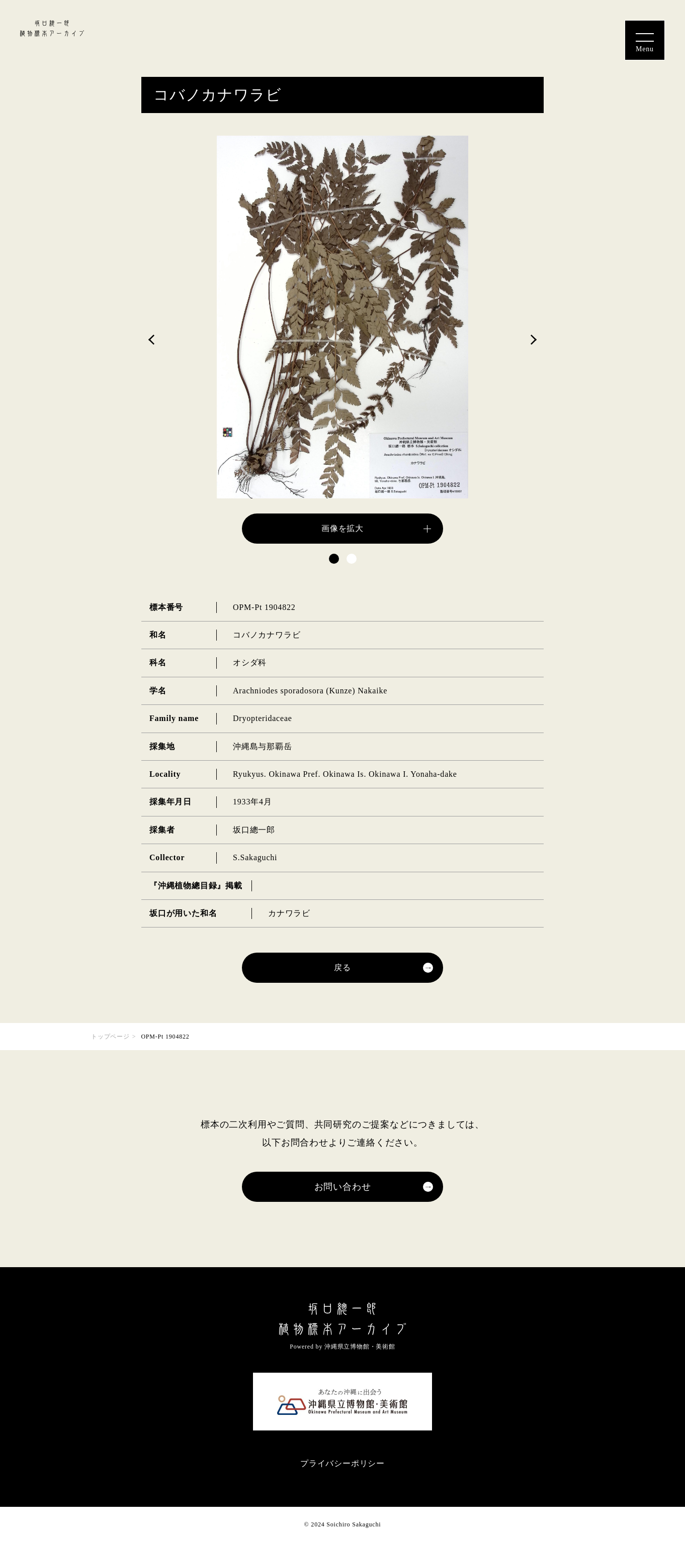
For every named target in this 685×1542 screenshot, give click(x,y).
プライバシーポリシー (342, 1463)
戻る (342, 967)
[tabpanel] (342, 340)
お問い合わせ (342, 1187)
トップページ (110, 1036)
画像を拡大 (342, 528)
